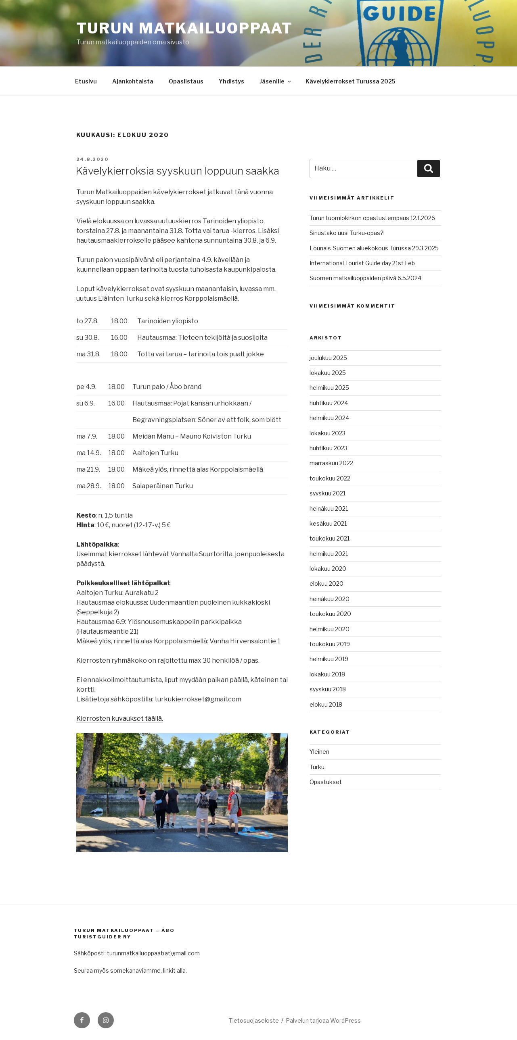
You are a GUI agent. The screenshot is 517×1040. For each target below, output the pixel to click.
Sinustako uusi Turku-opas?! (347, 232)
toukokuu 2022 (330, 478)
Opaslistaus (186, 81)
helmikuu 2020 (330, 629)
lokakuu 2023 (327, 433)
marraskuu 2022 (331, 463)
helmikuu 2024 (329, 417)
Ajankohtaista (132, 81)
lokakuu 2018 (327, 674)
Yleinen (319, 751)
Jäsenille (276, 81)
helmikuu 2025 (329, 387)
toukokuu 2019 (330, 644)
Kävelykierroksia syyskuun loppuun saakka (177, 170)
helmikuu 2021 (329, 553)
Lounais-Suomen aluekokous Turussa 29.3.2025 (374, 248)
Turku (317, 766)
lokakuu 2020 (328, 568)
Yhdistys (231, 81)
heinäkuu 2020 (330, 598)
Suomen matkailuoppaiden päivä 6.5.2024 (365, 278)
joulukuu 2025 (328, 357)
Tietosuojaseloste (254, 1020)
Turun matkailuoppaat (184, 28)
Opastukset (326, 781)
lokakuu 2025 (328, 372)
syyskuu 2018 (328, 689)
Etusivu (86, 81)
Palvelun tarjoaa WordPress (323, 1020)
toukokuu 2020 (330, 613)
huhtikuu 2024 (329, 402)
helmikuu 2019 (329, 658)
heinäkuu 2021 (329, 508)
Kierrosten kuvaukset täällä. (119, 718)
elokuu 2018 (326, 704)
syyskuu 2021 (327, 493)
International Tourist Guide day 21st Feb (362, 263)
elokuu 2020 (326, 583)
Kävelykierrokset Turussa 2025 (350, 81)
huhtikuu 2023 (328, 448)
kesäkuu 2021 (328, 523)
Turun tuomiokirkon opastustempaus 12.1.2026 (372, 217)
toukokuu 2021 (330, 538)
